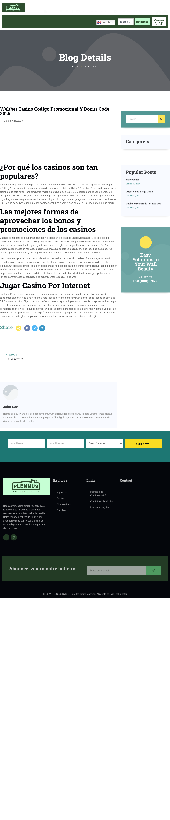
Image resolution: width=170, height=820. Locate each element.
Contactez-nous (83, 28)
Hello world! (132, 216)
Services (51, 28)
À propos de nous (28, 28)
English (103, 22)
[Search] (161, 131)
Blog (66, 28)
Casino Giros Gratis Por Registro (143, 240)
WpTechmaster (119, 595)
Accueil (9, 28)
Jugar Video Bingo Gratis (139, 228)
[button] (27, 333)
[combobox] (126, 21)
